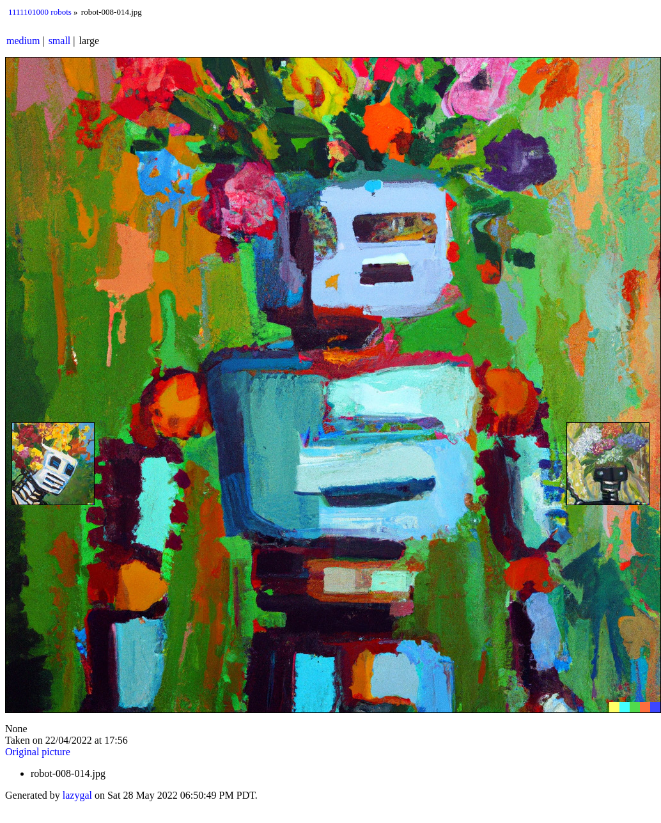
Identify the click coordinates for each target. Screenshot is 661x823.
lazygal (77, 795)
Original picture (37, 751)
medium (23, 40)
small (60, 40)
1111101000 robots (40, 12)
